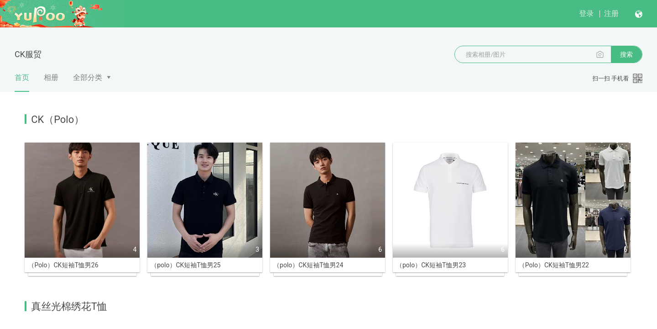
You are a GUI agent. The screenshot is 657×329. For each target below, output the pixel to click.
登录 (586, 13)
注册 (611, 13)
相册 (51, 77)
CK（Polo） (57, 119)
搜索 (626, 54)
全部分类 (87, 77)
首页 (22, 82)
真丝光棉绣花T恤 (69, 259)
